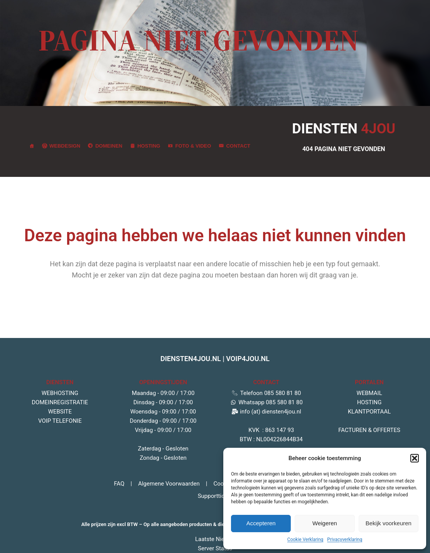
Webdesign (64, 146)
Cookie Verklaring (305, 539)
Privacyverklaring (344, 539)
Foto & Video (193, 146)
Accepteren (261, 523)
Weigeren (324, 523)
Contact (238, 146)
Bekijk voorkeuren (388, 523)
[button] (414, 458)
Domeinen (108, 146)
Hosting (148, 146)
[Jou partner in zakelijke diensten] (31, 146)
